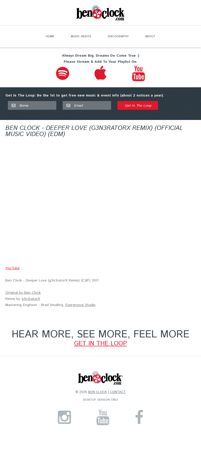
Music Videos (81, 36)
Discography (118, 36)
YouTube (12, 268)
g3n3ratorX (30, 298)
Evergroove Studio (80, 305)
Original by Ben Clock (23, 292)
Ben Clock (97, 392)
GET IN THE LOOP (100, 343)
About (150, 36)
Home (50, 36)
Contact (118, 392)
